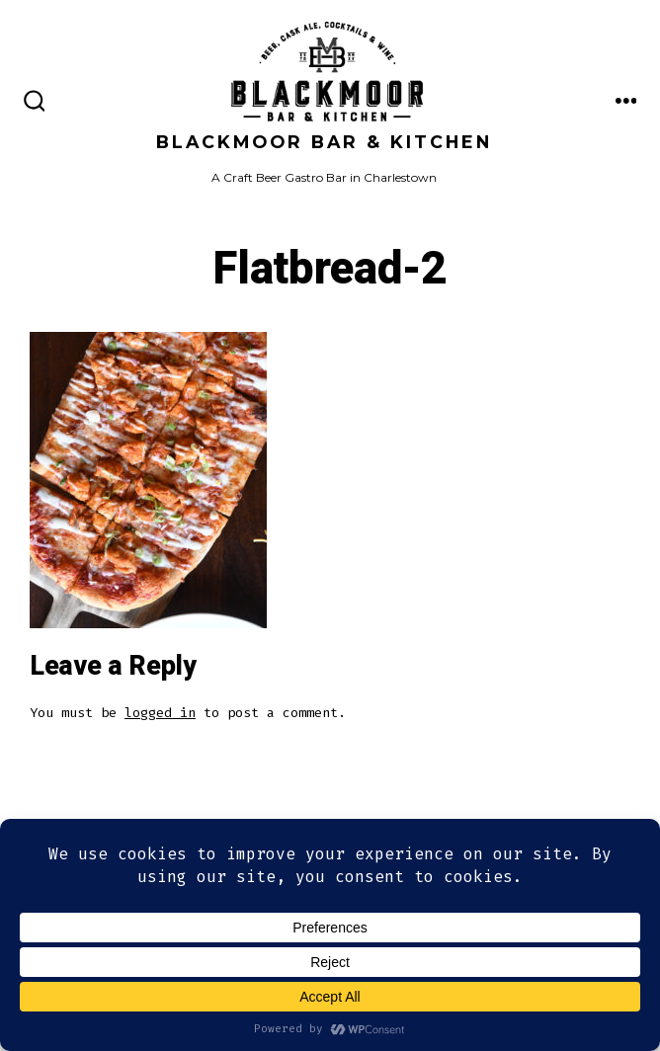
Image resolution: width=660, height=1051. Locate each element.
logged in (160, 712)
